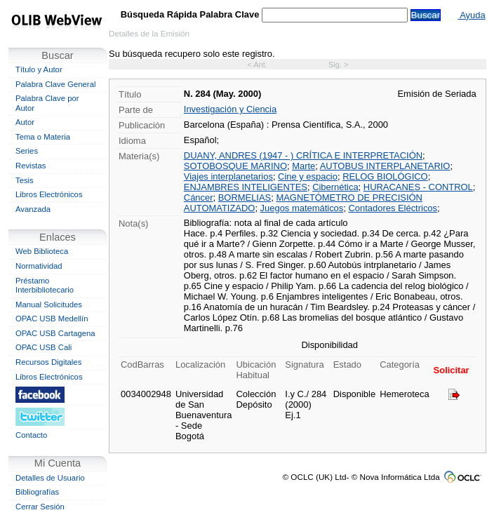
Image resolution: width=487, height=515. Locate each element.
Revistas (30, 165)
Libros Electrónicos (49, 194)
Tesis (24, 180)
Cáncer (198, 197)
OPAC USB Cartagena (55, 333)
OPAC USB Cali (43, 347)
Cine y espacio (308, 176)
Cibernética (335, 187)
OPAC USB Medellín (51, 318)
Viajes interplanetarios (228, 176)
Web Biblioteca (41, 251)
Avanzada (33, 209)
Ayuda (471, 15)
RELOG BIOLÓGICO (385, 176)
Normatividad (38, 266)
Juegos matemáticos (302, 208)
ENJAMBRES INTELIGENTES (245, 187)
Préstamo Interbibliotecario (44, 285)
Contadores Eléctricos (392, 208)
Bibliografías (37, 492)
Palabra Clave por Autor (47, 103)
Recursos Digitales (48, 362)
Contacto (31, 435)
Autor (24, 122)
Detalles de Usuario (50, 478)
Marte (303, 166)
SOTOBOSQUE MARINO (235, 166)
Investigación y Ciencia (230, 109)
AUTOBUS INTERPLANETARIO (385, 166)
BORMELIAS (245, 197)
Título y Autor (38, 69)
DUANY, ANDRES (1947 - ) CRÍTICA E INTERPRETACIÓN (303, 155)
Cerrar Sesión (40, 506)
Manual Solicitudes (48, 304)
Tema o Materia (42, 137)
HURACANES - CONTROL (418, 187)
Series (26, 151)
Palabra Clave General (55, 84)
